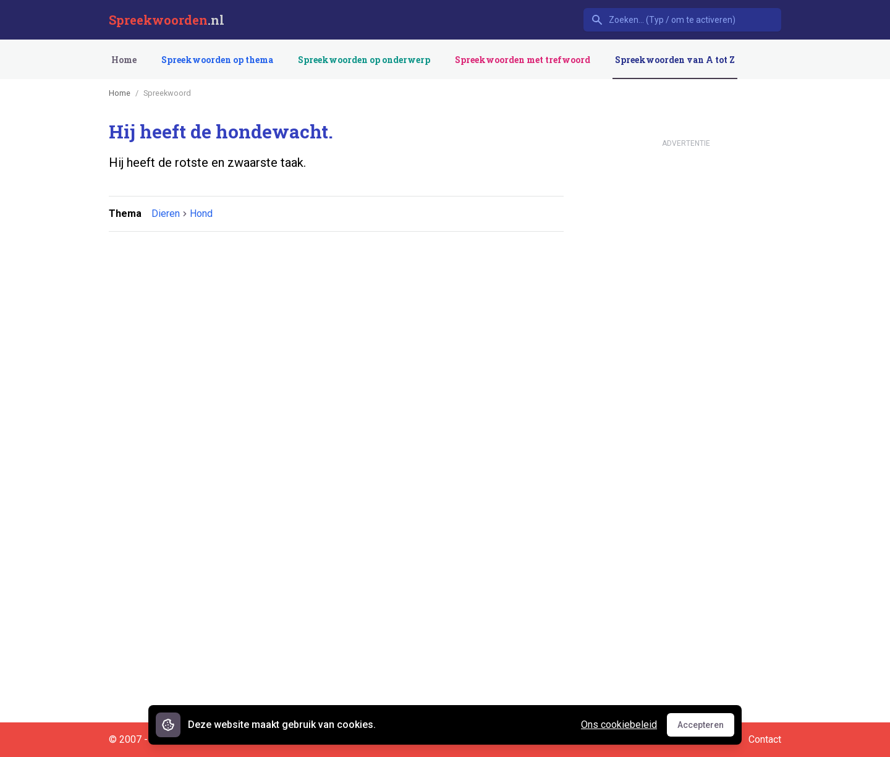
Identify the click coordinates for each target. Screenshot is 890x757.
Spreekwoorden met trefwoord (522, 60)
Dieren (165, 213)
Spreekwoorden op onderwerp (364, 60)
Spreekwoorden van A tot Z (675, 60)
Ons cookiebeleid (619, 724)
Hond (201, 213)
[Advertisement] (334, 279)
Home (124, 60)
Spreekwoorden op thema (217, 60)
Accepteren (705, 728)
